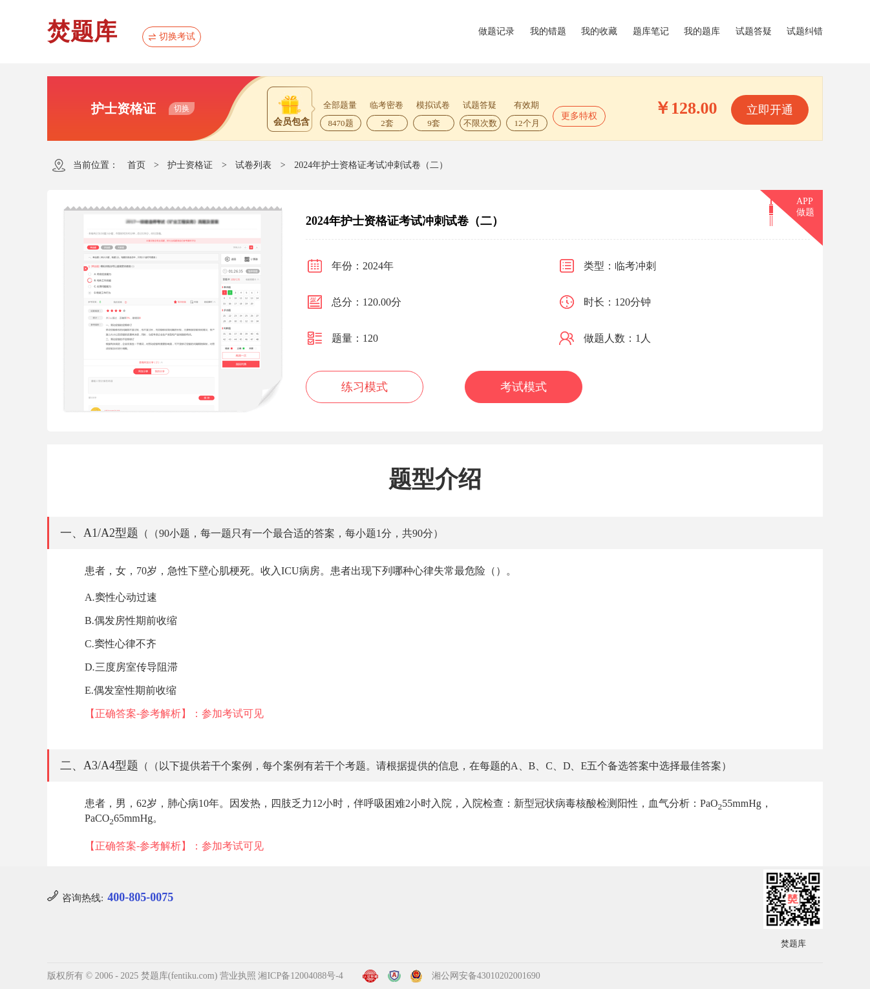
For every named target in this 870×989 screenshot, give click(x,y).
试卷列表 (253, 165)
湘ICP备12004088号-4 (300, 976)
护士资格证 (190, 165)
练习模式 (364, 386)
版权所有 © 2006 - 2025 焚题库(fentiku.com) (132, 976)
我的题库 (702, 31)
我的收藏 (599, 31)
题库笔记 (651, 31)
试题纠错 (805, 31)
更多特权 (579, 116)
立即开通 (770, 109)
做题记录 (496, 31)
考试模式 (523, 386)
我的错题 (548, 31)
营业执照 (238, 976)
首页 (136, 165)
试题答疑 (754, 31)
